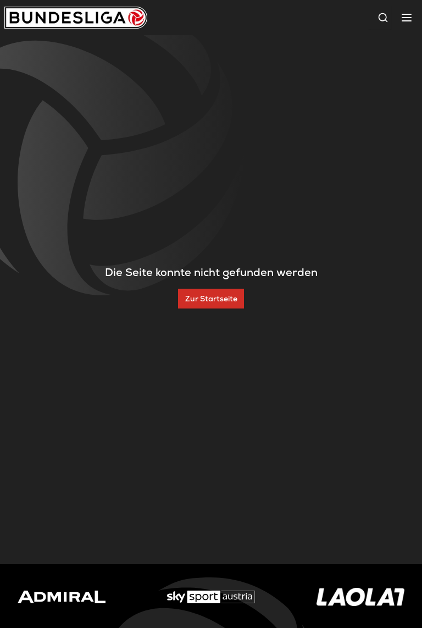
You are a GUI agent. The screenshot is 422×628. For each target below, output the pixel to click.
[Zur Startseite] (211, 299)
